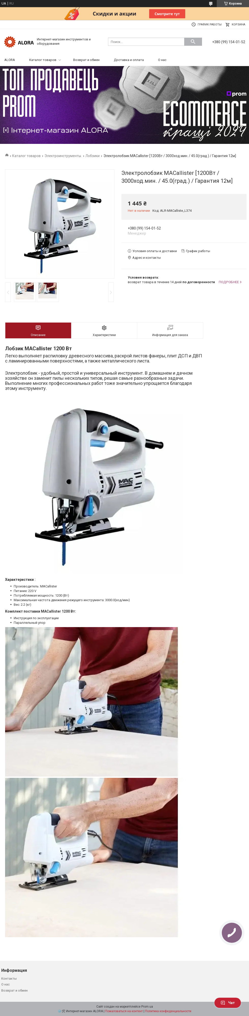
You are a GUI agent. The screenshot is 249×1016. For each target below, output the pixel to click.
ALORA (9, 60)
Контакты (9, 978)
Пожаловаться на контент (124, 1011)
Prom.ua (147, 1006)
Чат (228, 1002)
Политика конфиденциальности (168, 1011)
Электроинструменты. (63, 156)
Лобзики (92, 156)
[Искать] (193, 42)
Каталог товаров (42, 60)
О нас (162, 60)
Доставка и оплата (129, 60)
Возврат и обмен (86, 60)
